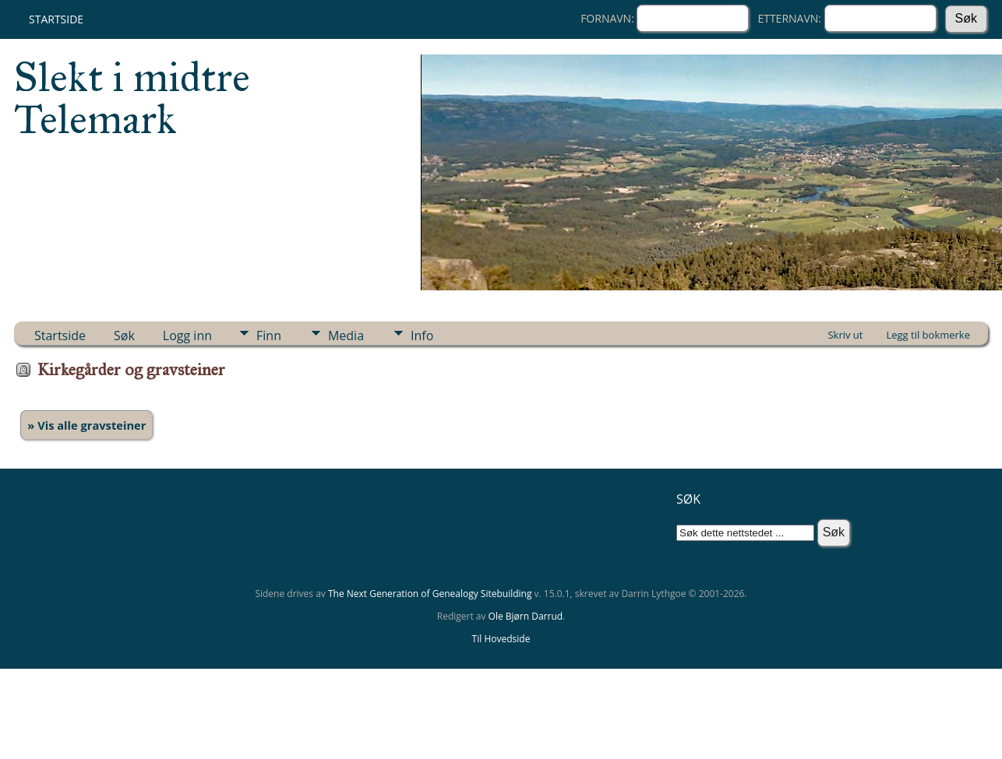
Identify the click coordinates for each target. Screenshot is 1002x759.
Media (346, 335)
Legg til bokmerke (928, 335)
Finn (268, 335)
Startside (56, 19)
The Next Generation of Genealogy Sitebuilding (430, 593)
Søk (124, 335)
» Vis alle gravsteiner (86, 425)
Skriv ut (845, 335)
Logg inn (187, 335)
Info (422, 335)
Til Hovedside (501, 638)
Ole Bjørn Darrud (526, 616)
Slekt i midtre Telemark (132, 98)
